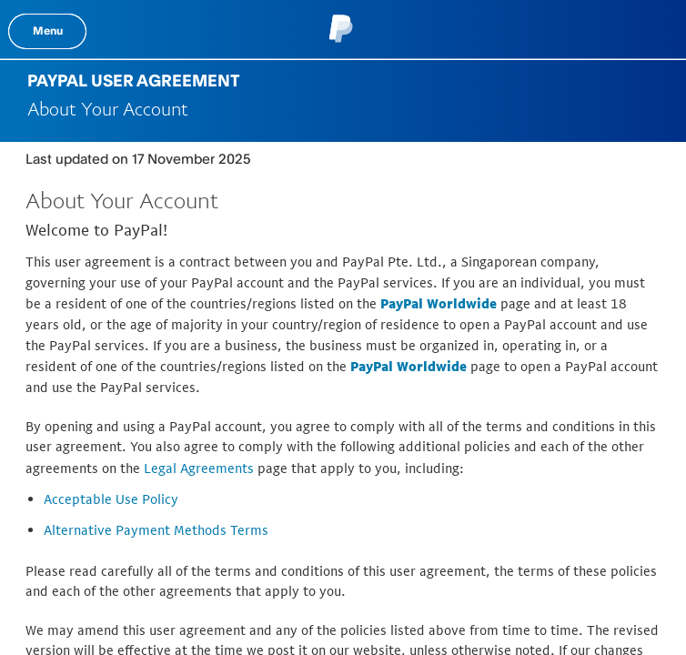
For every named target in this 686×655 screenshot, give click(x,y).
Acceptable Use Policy (111, 499)
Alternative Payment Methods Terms (156, 530)
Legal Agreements (199, 468)
